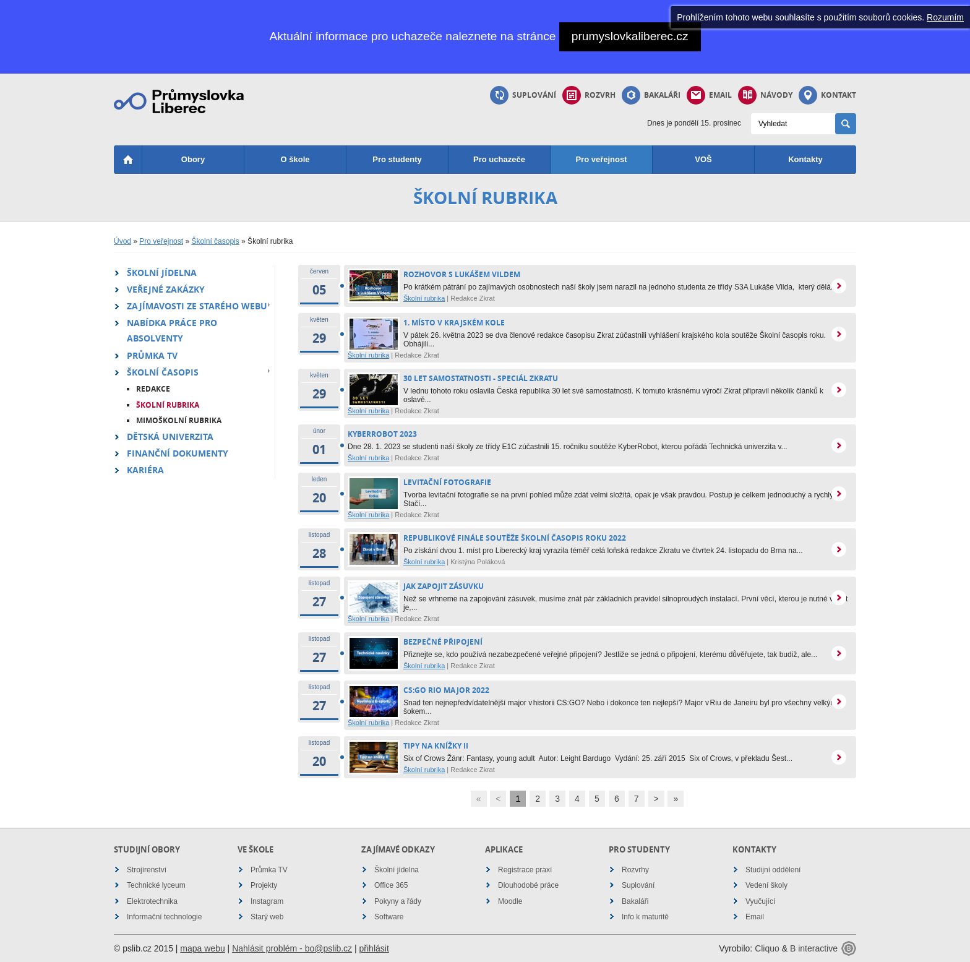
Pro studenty (396, 159)
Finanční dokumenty (177, 453)
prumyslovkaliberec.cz (630, 36)
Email (709, 95)
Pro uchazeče (499, 159)
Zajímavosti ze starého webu (197, 306)
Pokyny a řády (397, 901)
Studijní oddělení (772, 869)
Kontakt (827, 95)
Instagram (267, 901)
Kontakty (805, 159)
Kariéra (145, 470)
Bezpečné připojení (443, 642)
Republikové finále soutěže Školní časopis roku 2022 (514, 538)
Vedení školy (766, 885)
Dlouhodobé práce (528, 885)
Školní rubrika (167, 405)
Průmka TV (152, 355)
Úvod (122, 241)
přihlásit (374, 948)
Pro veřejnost (601, 159)
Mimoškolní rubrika (178, 420)
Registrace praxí (525, 869)
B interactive (814, 948)
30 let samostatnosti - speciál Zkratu (480, 378)
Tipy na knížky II (435, 746)
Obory (193, 159)
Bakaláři (651, 95)
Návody (765, 95)
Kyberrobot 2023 (382, 434)
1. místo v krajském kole (454, 322)
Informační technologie (164, 917)
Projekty (264, 885)
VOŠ (703, 159)
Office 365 (391, 885)
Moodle (510, 901)
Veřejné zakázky (166, 289)
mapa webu (202, 948)
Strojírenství (146, 869)
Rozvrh (589, 95)
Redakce (153, 389)
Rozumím (945, 17)
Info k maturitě (645, 917)
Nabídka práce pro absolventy (172, 330)
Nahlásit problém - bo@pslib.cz (292, 948)
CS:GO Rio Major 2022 (446, 690)
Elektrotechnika (152, 901)
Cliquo (767, 948)
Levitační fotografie (447, 482)
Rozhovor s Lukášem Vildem (461, 274)
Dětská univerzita (170, 436)
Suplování (523, 95)
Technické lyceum (156, 885)
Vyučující (760, 901)
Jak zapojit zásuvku (443, 586)
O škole (295, 159)
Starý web (267, 917)
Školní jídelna (162, 272)
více (838, 285)
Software (388, 917)
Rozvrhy (635, 869)
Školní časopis (215, 241)
